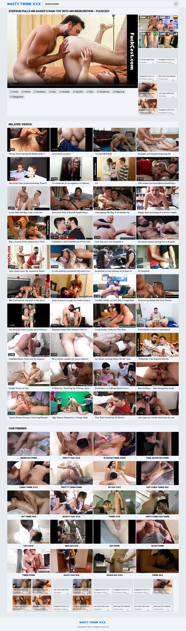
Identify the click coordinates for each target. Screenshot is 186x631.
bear (54, 91)
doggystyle (18, 96)
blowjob (65, 91)
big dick (79, 91)
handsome (104, 91)
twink (15, 91)
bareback (41, 91)
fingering (120, 91)
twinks (27, 91)
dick (91, 91)
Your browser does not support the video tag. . (72, 51)
